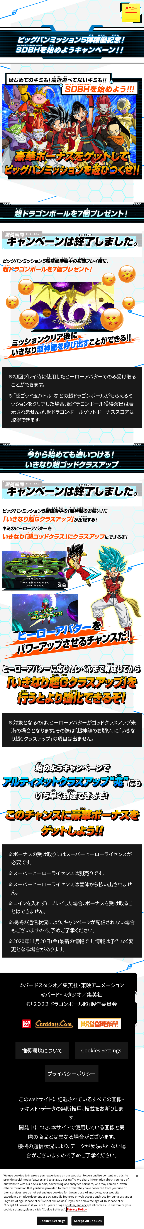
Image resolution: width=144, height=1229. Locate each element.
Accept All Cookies (88, 1222)
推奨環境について (42, 1050)
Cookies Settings (101, 1050)
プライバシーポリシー (71, 1073)
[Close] (137, 1177)
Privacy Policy (77, 1210)
